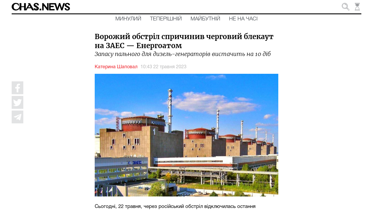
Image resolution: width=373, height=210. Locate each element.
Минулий (128, 19)
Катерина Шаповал (116, 67)
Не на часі (243, 19)
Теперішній (166, 19)
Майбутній (205, 19)
